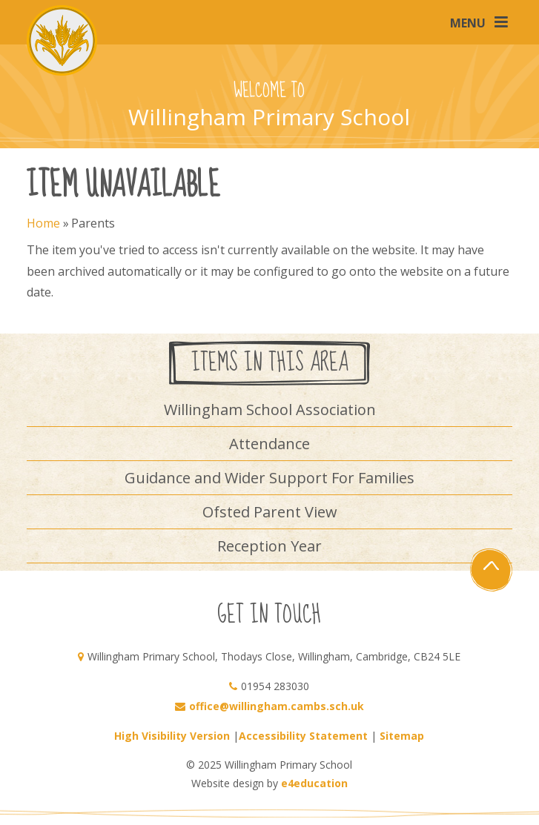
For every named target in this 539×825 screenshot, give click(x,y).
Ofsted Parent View (269, 512)
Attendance (269, 444)
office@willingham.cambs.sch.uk (276, 706)
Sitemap (402, 736)
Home (43, 223)
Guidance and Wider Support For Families (269, 478)
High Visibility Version (172, 736)
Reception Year (269, 546)
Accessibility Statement (303, 736)
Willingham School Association (270, 410)
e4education (314, 783)
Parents (93, 223)
